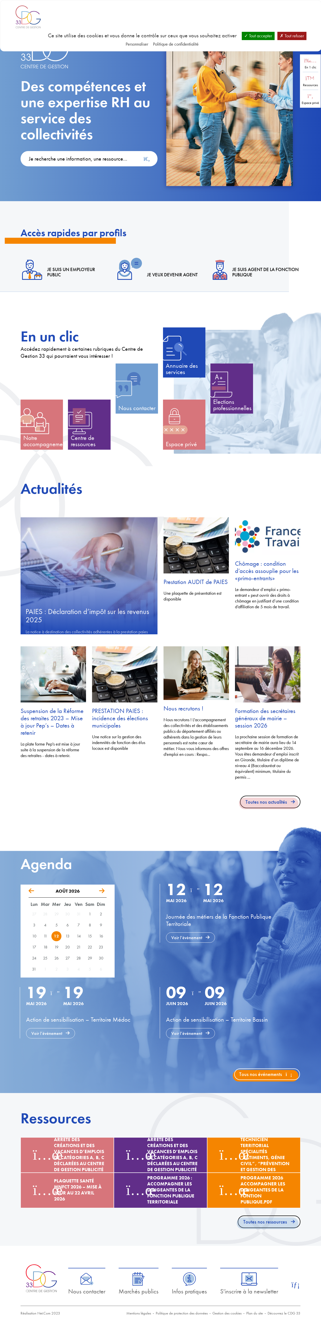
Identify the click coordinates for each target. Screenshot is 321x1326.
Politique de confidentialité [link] (176, 44)
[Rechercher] (146, 159)
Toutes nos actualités (266, 802)
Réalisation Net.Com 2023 (40, 1313)
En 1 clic (310, 67)
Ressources (310, 85)
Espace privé (310, 103)
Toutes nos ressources (265, 1222)
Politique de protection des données (182, 1313)
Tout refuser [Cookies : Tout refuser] (292, 36)
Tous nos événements (265, 1074)
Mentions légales (138, 1313)
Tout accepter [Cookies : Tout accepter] (258, 36)
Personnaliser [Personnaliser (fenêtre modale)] (137, 44)
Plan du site (254, 1313)
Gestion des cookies (227, 1313)
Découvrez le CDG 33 (284, 1313)
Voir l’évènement (186, 937)
